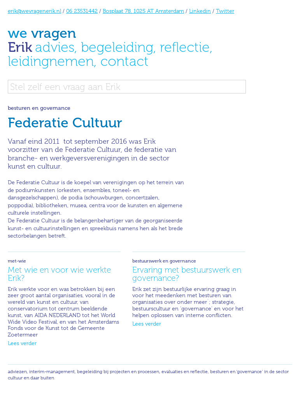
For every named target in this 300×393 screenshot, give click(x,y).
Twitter (225, 11)
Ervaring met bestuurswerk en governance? (186, 274)
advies (54, 47)
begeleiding (117, 47)
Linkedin (200, 11)
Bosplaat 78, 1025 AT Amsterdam (143, 11)
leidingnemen (51, 61)
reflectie (185, 47)
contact (124, 61)
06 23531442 (82, 11)
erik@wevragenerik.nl (34, 11)
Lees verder (22, 343)
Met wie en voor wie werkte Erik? (59, 274)
